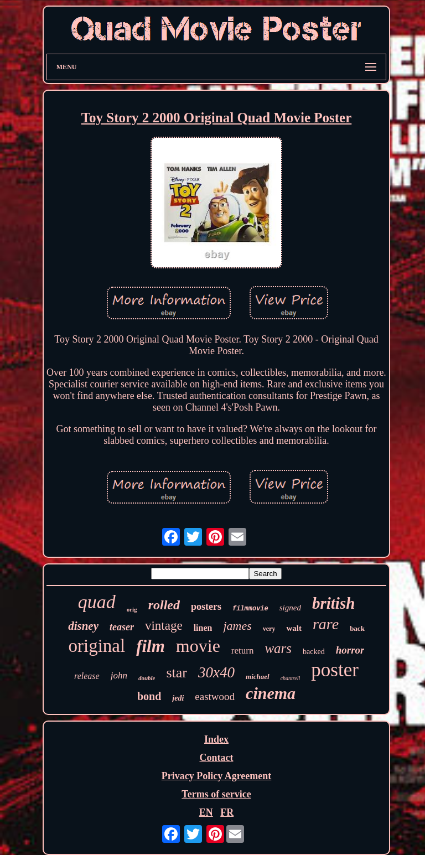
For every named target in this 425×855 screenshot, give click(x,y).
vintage (164, 626)
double (147, 678)
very (269, 629)
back (357, 628)
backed (314, 651)
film (150, 646)
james (237, 626)
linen (203, 628)
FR (227, 812)
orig (132, 609)
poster (335, 670)
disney (83, 626)
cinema (271, 693)
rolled (164, 605)
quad (97, 602)
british (333, 603)
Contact (216, 757)
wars (278, 648)
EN (206, 812)
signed (290, 607)
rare (326, 624)
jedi (178, 698)
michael (257, 676)
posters (206, 606)
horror (350, 650)
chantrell (290, 678)
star (176, 673)
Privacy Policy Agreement (217, 775)
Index (216, 739)
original (97, 646)
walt (294, 628)
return (242, 650)
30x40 (216, 672)
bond (149, 696)
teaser (122, 627)
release (87, 676)
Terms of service (216, 794)
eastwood (215, 696)
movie (198, 646)
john (119, 675)
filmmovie (250, 609)
